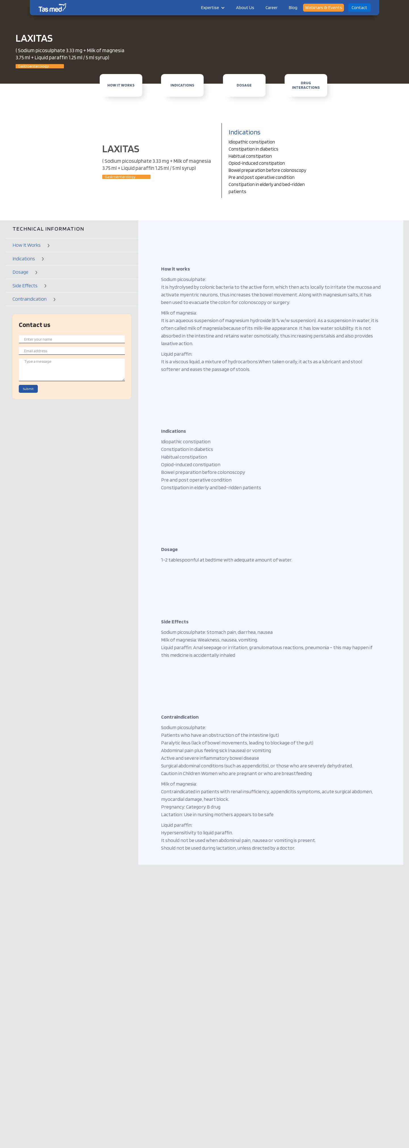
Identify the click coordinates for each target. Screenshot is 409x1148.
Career (271, 7)
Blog (293, 7)
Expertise (210, 7)
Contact (359, 7)
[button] (213, 8)
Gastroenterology (33, 66)
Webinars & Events (323, 7)
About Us (245, 7)
